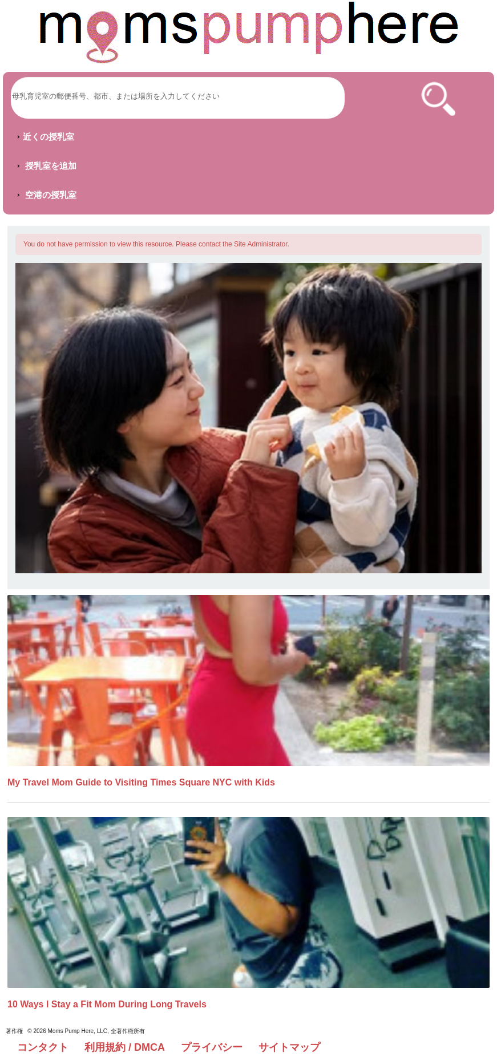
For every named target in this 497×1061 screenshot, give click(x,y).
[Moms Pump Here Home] (249, 32)
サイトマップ (289, 1047)
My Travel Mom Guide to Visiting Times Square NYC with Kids (141, 782)
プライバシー (212, 1047)
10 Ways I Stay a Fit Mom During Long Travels (107, 1004)
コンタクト (42, 1047)
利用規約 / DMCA (124, 1047)
